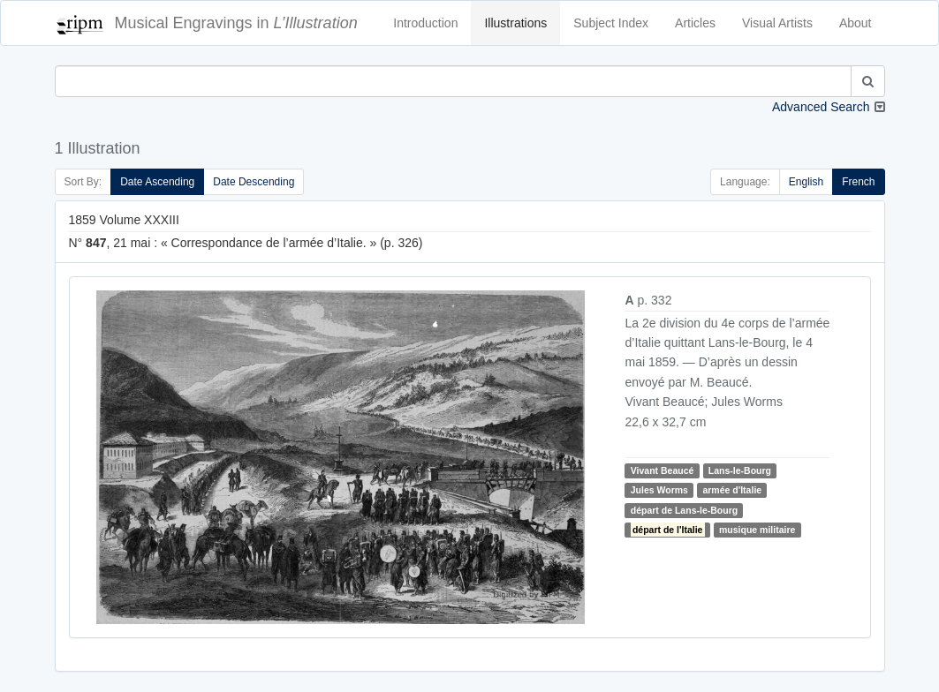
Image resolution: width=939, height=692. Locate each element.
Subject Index (610, 23)
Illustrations (515, 23)
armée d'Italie (731, 490)
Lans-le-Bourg (739, 470)
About (855, 23)
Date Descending (253, 182)
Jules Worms (659, 490)
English (806, 182)
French (858, 182)
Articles (695, 23)
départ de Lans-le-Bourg (684, 510)
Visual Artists (777, 23)
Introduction (425, 23)
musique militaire (757, 529)
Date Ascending (157, 182)
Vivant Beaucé (662, 470)
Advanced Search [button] (821, 107)
